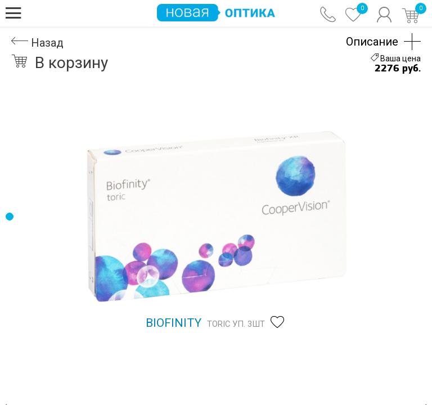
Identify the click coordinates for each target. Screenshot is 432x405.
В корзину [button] (59, 62)
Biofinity (173, 323)
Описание (372, 41)
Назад (37, 43)
